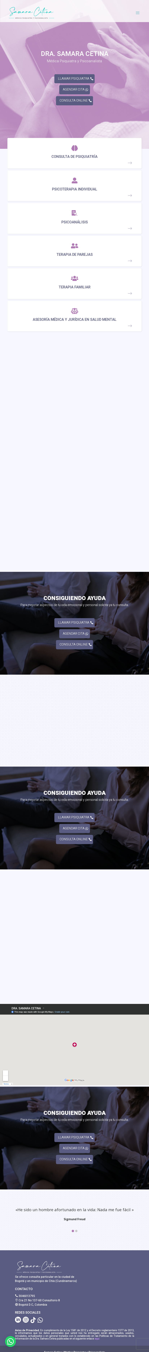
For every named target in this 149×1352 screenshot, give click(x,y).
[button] (73, 1231)
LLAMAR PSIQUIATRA (73, 78)
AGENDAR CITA (74, 89)
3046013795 (27, 1296)
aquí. (97, 1339)
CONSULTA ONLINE (74, 100)
